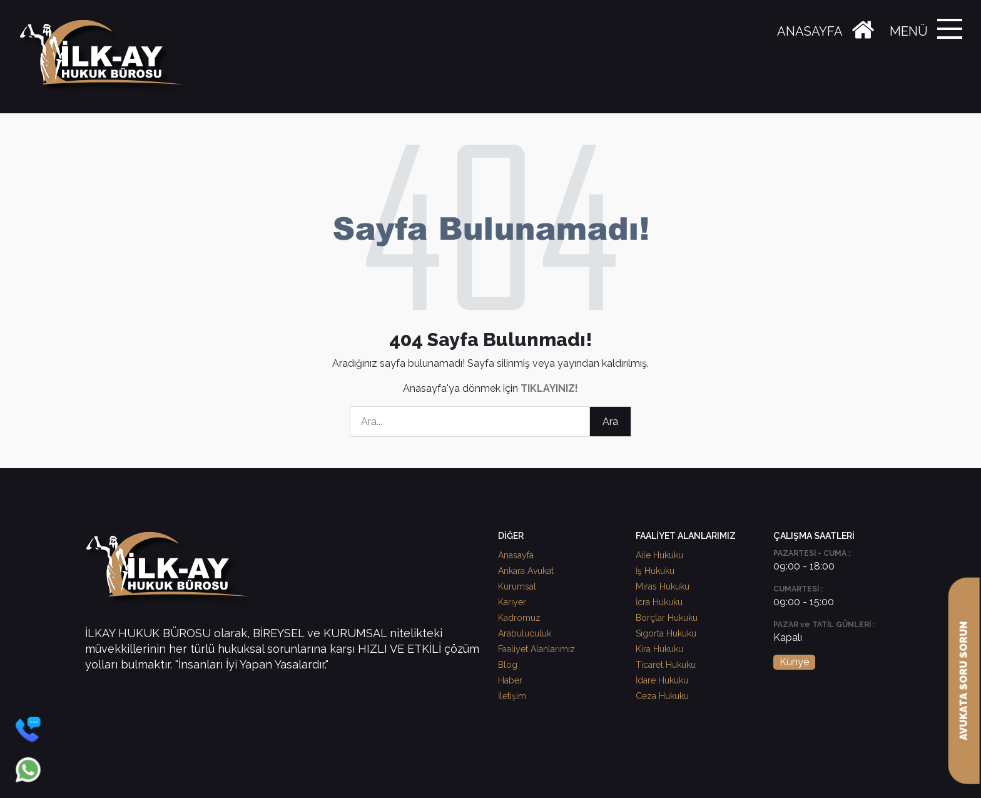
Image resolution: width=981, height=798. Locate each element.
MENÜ (909, 31)
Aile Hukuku (659, 555)
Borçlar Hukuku (667, 618)
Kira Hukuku (659, 649)
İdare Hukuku (662, 680)
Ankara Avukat (526, 571)
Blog (507, 665)
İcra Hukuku (659, 602)
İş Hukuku (655, 571)
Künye (794, 662)
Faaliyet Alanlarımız (536, 649)
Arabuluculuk (524, 633)
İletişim (512, 696)
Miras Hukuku (662, 586)
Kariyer (512, 602)
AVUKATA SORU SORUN (964, 681)
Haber (510, 680)
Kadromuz (519, 618)
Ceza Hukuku (662, 696)
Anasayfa (516, 555)
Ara (610, 421)
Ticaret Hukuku (666, 665)
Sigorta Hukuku (666, 633)
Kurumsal (517, 586)
